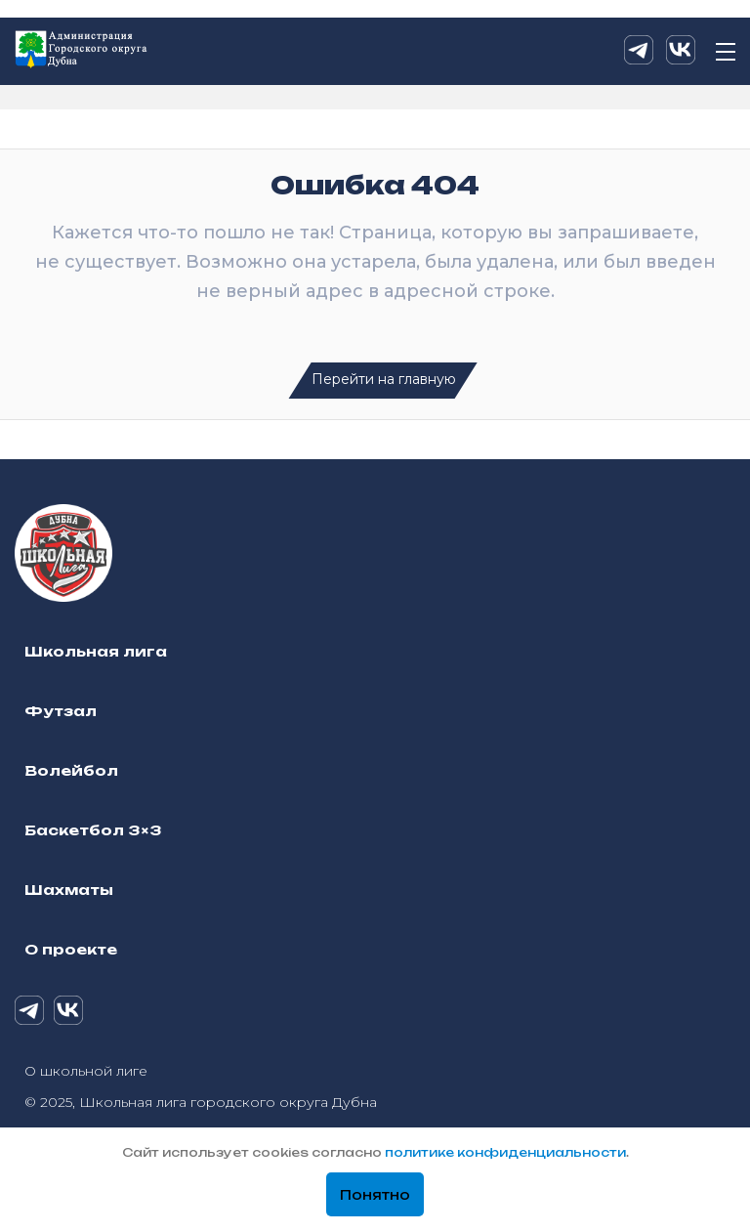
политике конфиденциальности (505, 1152)
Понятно (375, 1195)
